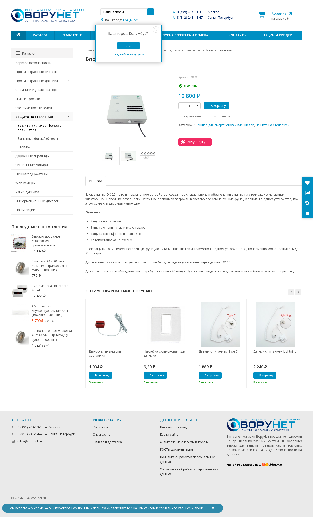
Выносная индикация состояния (105, 353)
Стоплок (24, 147)
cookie (39, 508)
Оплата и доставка (107, 442)
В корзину (216, 105)
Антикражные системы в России (184, 442)
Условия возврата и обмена (183, 35)
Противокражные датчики (36, 80)
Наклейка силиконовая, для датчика (165, 353)
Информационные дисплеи (37, 201)
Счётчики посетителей (33, 107)
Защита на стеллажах (272, 125)
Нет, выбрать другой (128, 54)
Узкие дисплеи (27, 191)
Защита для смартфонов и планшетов (225, 125)
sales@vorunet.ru (26, 441)
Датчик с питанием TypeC (218, 351)
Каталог (40, 35)
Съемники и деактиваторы (36, 89)
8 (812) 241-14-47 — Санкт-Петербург (203, 17)
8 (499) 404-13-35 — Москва (195, 12)
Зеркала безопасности (33, 62)
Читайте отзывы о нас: (255, 464)
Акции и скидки (277, 35)
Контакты (237, 35)
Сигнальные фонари (31, 164)
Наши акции (25, 209)
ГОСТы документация (176, 449)
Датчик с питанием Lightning (274, 351)
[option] (109, 156)
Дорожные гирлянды (32, 156)
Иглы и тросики (27, 98)
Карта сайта (169, 434)
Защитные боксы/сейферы (38, 138)
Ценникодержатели (31, 174)
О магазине (73, 35)
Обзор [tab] (96, 181)
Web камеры (25, 183)
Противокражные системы (36, 71)
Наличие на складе (174, 427)
